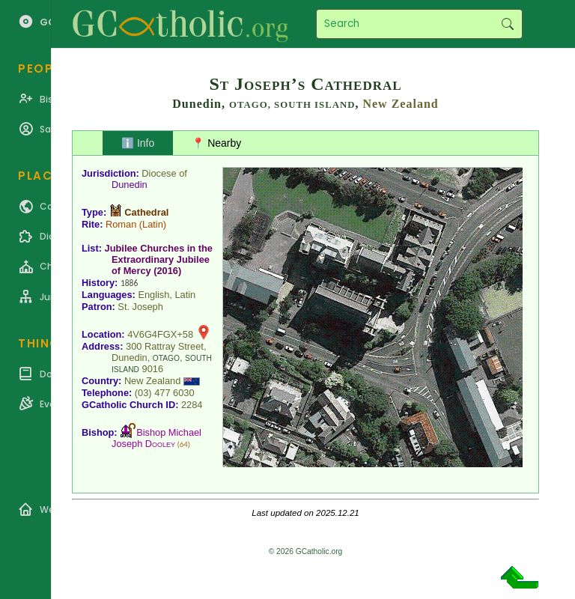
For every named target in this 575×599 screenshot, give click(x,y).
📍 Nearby (216, 143)
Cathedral (146, 212)
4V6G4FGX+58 (160, 334)
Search (507, 24)
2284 (191, 404)
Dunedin (129, 184)
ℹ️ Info (137, 143)
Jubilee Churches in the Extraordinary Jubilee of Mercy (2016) (159, 259)
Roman (121, 224)
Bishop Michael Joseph (156, 438)
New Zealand (400, 103)
